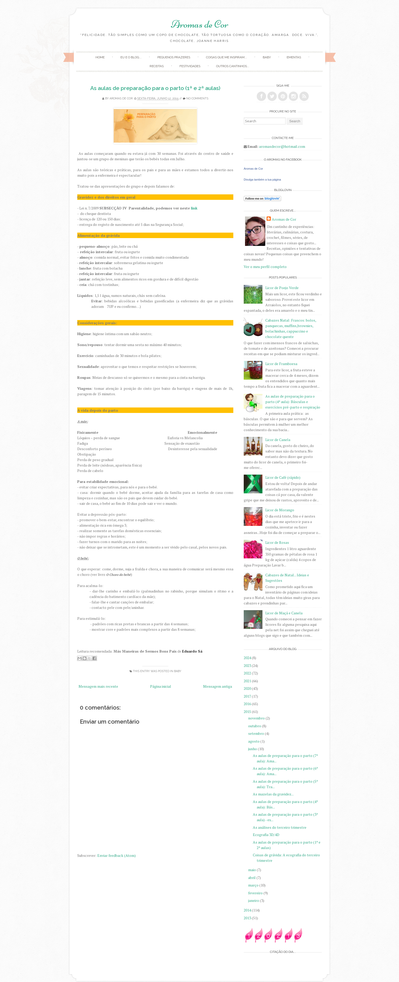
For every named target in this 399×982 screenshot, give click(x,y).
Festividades (189, 66)
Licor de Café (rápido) (282, 477)
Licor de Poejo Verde (282, 287)
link (194, 208)
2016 (248, 703)
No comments (197, 98)
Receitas (157, 66)
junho (253, 748)
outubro (255, 725)
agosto (254, 741)
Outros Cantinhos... (232, 66)
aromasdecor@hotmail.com (282, 146)
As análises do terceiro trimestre (279, 827)
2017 (248, 696)
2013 (248, 917)
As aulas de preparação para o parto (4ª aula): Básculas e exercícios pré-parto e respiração (292, 402)
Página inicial (160, 686)
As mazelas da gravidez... (273, 794)
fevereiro (255, 892)
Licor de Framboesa (281, 363)
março (253, 885)
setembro (256, 733)
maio (252, 869)
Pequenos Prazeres (173, 57)
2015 (248, 711)
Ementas (294, 57)
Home (100, 57)
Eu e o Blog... (130, 57)
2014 (248, 910)
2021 (248, 680)
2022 (248, 673)
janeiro (254, 900)
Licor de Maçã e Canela (284, 612)
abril (252, 877)
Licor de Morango (279, 509)
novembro (257, 718)
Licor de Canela (277, 439)
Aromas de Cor (199, 24)
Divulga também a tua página (262, 179)
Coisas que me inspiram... (226, 57)
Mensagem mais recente (98, 686)
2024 (248, 657)
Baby (267, 57)
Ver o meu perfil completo (265, 266)
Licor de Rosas (277, 542)
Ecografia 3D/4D (266, 834)
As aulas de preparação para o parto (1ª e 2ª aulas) (155, 88)
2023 (248, 665)
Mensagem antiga (217, 686)
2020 (248, 688)
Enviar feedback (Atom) (116, 855)
